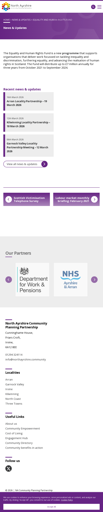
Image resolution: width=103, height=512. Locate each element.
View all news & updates (27, 164)
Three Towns (13, 403)
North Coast (13, 399)
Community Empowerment (22, 428)
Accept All (51, 506)
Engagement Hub (16, 438)
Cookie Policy (67, 500)
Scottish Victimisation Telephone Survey (25, 199)
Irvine (9, 389)
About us (11, 423)
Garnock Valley (14, 384)
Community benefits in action (24, 448)
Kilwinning (12, 394)
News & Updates (21, 19)
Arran (9, 379)
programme (70, 53)
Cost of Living (14, 433)
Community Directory (19, 443)
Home (6, 19)
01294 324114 (13, 354)
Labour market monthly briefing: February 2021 (77, 199)
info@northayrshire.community (25, 359)
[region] (51, 502)
